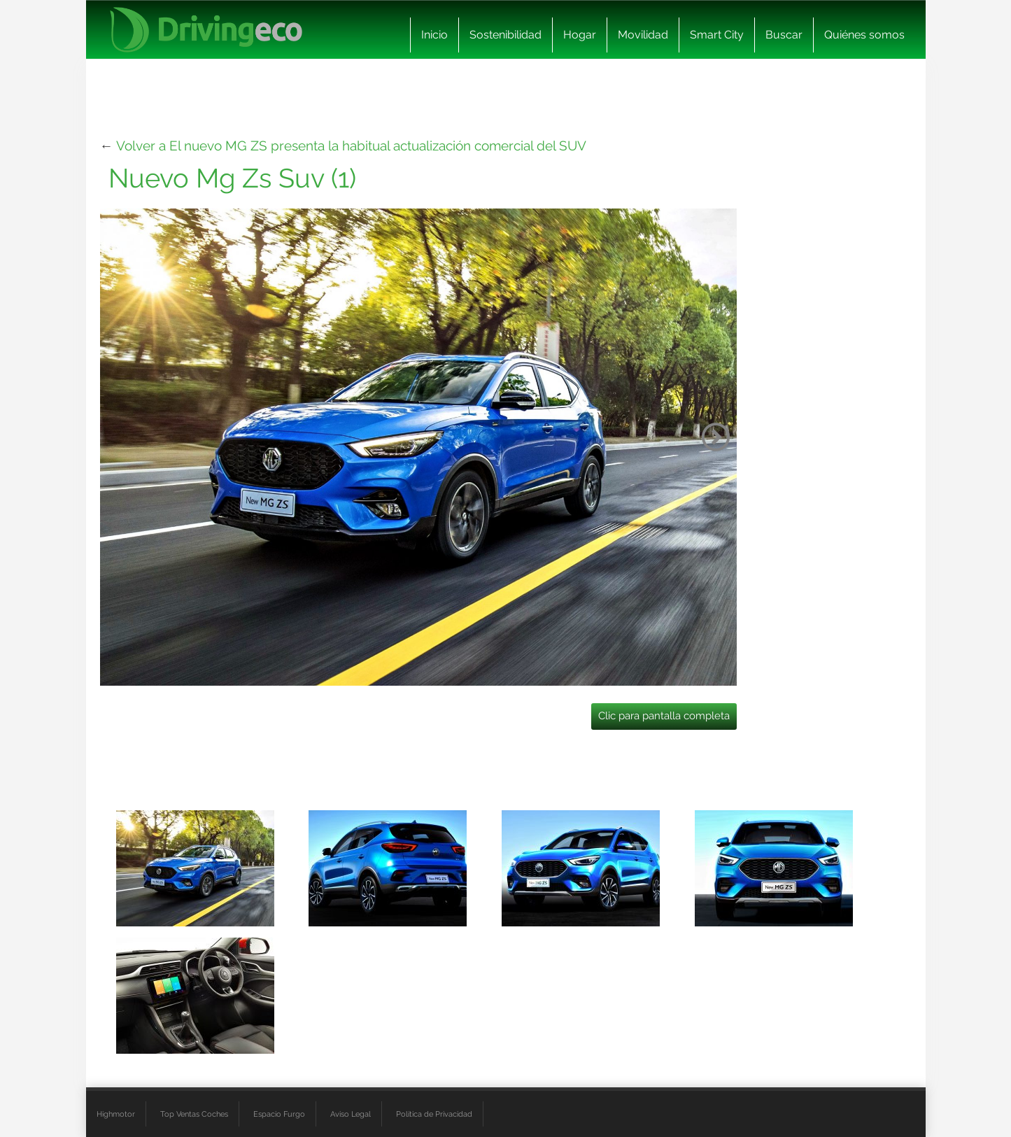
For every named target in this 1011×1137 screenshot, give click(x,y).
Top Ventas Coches (194, 1114)
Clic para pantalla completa (664, 715)
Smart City (717, 34)
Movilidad (643, 34)
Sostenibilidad (505, 34)
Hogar (579, 34)
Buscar (784, 34)
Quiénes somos (864, 34)
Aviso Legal (350, 1114)
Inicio (434, 34)
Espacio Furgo (279, 1114)
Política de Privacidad (434, 1114)
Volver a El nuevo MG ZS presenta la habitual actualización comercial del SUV (351, 145)
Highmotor (116, 1114)
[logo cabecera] (206, 29)
